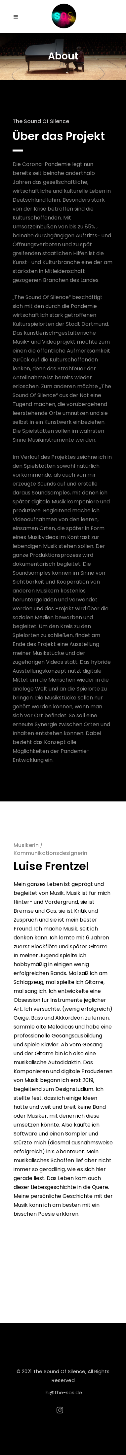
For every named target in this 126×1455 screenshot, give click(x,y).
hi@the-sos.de (64, 1392)
